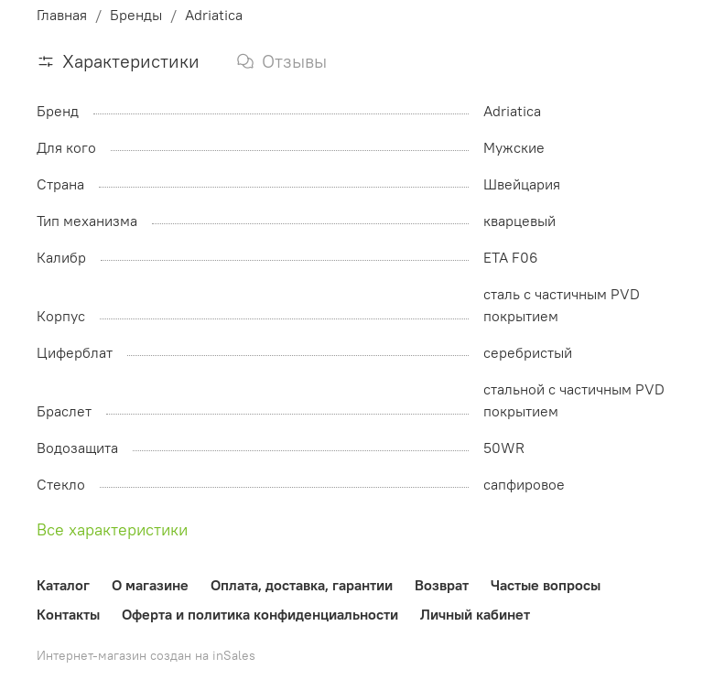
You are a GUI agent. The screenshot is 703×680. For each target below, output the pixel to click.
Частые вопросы (545, 585)
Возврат (442, 585)
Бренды (136, 14)
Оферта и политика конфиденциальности (260, 614)
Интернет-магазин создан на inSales (146, 655)
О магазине (150, 585)
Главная (62, 14)
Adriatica (214, 14)
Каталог (63, 585)
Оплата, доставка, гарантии (302, 585)
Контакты (68, 614)
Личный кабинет (475, 614)
